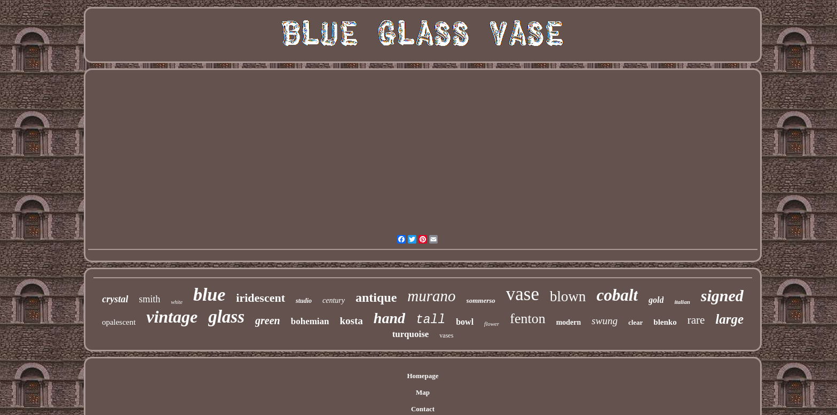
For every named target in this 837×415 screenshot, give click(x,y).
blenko (664, 322)
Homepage (422, 376)
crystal (115, 299)
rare (696, 320)
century (333, 300)
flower (491, 323)
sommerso (481, 300)
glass (226, 316)
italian (682, 302)
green (267, 320)
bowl (464, 321)
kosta (351, 320)
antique (376, 297)
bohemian (310, 321)
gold (656, 299)
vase (522, 294)
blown (568, 296)
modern (568, 322)
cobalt (617, 295)
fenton (527, 318)
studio (304, 300)
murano (431, 295)
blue (209, 294)
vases (446, 335)
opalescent (119, 322)
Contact (423, 409)
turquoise (410, 334)
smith (149, 299)
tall (430, 320)
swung (604, 320)
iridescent (260, 297)
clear (635, 322)
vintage (172, 316)
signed (722, 295)
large (729, 319)
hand (389, 318)
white (177, 302)
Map (423, 392)
